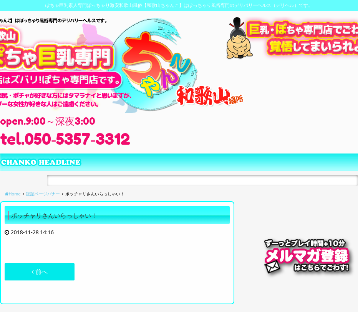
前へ (39, 271)
